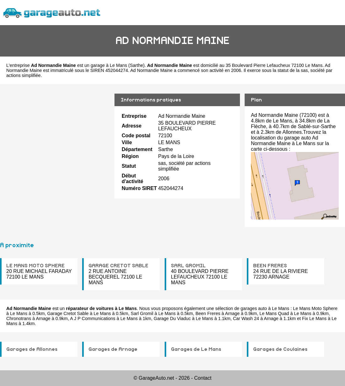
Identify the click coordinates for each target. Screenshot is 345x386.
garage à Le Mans (109, 65)
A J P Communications (92, 318)
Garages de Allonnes (31, 349)
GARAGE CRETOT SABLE (118, 265)
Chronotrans (18, 318)
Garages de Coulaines (280, 349)
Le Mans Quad (274, 313)
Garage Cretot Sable (67, 313)
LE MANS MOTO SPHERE (35, 265)
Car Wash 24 (246, 318)
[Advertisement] (54, 142)
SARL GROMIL (188, 265)
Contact (202, 378)
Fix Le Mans (314, 318)
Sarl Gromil (142, 313)
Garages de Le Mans (196, 349)
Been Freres (207, 313)
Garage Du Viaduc (172, 318)
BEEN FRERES (270, 265)
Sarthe (136, 65)
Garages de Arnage (112, 349)
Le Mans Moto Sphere (315, 308)
